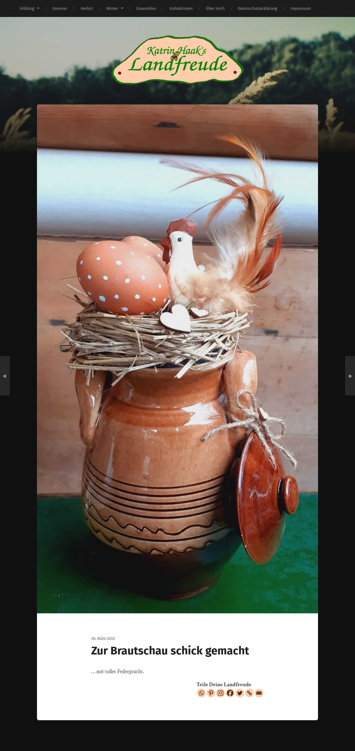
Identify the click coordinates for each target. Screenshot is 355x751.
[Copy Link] (249, 693)
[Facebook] (230, 693)
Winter (112, 8)
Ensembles (146, 8)
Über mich (215, 8)
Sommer (59, 8)
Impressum (300, 8)
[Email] (259, 693)
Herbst (87, 8)
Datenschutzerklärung (257, 8)
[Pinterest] (211, 693)
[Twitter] (239, 693)
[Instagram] (220, 693)
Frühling (27, 8)
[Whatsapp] (201, 693)
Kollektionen (181, 8)
